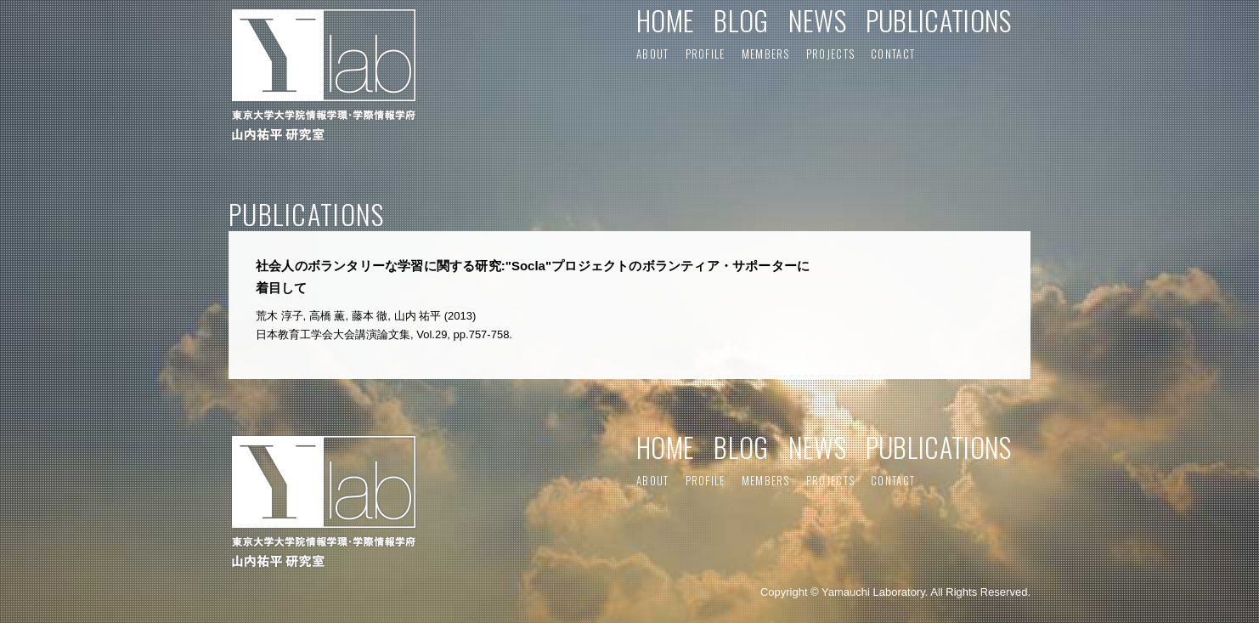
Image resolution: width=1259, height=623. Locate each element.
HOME (665, 20)
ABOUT (652, 53)
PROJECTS (830, 53)
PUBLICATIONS (939, 20)
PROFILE (705, 53)
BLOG (741, 20)
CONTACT (893, 53)
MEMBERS (766, 53)
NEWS (817, 20)
